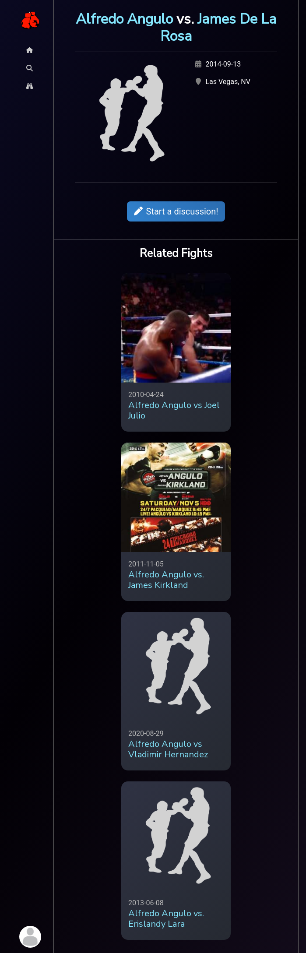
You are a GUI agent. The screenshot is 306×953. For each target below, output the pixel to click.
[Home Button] (29, 50)
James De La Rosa (218, 27)
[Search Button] (29, 68)
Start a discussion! (176, 211)
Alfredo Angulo (124, 18)
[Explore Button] (29, 86)
